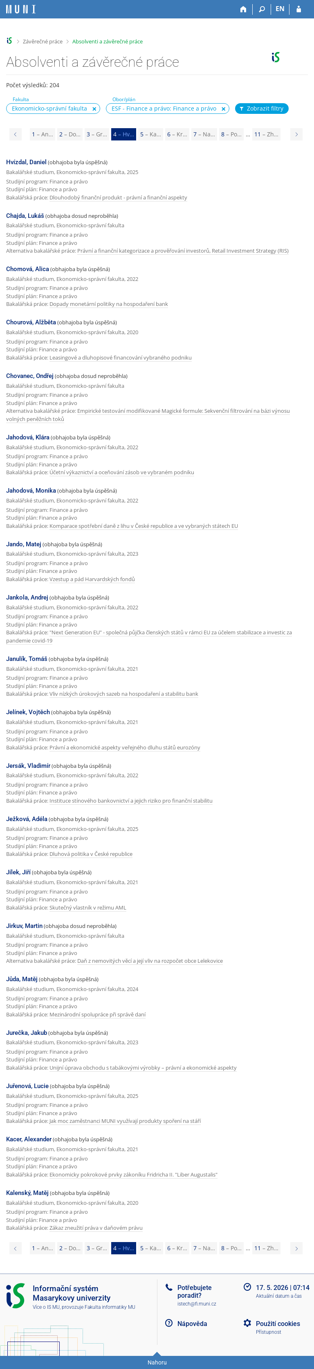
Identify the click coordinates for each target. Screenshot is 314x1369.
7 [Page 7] (204, 134)
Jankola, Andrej (27, 597)
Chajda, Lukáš (25, 215)
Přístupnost (268, 1332)
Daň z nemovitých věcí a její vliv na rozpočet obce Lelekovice (150, 960)
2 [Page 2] (70, 134)
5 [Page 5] (150, 134)
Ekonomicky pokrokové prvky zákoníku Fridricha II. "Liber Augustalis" (133, 1174)
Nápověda (192, 1324)
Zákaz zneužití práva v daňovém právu (96, 1227)
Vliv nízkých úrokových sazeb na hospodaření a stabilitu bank (123, 693)
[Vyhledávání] (262, 9)
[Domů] (243, 9)
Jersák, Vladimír (28, 765)
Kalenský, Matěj (27, 1193)
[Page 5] (296, 134)
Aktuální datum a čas (279, 1296)
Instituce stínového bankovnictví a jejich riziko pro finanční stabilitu (131, 800)
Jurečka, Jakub (26, 1032)
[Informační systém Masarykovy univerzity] (21, 9)
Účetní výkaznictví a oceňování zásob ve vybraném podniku (121, 472)
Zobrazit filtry (260, 108)
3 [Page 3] (97, 134)
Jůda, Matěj (22, 979)
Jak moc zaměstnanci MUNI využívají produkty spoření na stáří (125, 1121)
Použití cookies (278, 1324)
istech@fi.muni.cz (196, 1304)
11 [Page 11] (266, 134)
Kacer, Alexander (29, 1139)
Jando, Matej (23, 544)
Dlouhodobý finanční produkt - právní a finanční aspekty (118, 197)
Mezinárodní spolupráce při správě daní (97, 1014)
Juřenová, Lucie (27, 1086)
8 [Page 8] (231, 134)
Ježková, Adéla (26, 819)
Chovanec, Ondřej (30, 376)
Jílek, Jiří (18, 872)
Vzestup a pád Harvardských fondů (92, 579)
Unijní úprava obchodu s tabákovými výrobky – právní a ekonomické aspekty (143, 1067)
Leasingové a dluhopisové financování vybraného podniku (120, 357)
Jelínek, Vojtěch (28, 712)
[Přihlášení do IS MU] (298, 9)
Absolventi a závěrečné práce (107, 41)
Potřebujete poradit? (194, 1291)
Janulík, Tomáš (26, 659)
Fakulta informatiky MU (110, 1307)
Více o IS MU (46, 1307)
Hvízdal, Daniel (26, 162)
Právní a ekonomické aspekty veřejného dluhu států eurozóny (124, 747)
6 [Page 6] (177, 134)
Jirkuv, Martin (24, 926)
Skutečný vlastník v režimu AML (87, 907)
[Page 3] (15, 134)
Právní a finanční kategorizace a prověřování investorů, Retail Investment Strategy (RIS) (183, 250)
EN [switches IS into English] (280, 8)
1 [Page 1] (42, 134)
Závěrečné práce (43, 41)
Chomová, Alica (27, 269)
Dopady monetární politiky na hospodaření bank (108, 304)
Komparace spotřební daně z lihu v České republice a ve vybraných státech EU (143, 525)
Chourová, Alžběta (31, 322)
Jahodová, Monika (31, 490)
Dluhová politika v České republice (90, 854)
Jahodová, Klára (27, 437)
